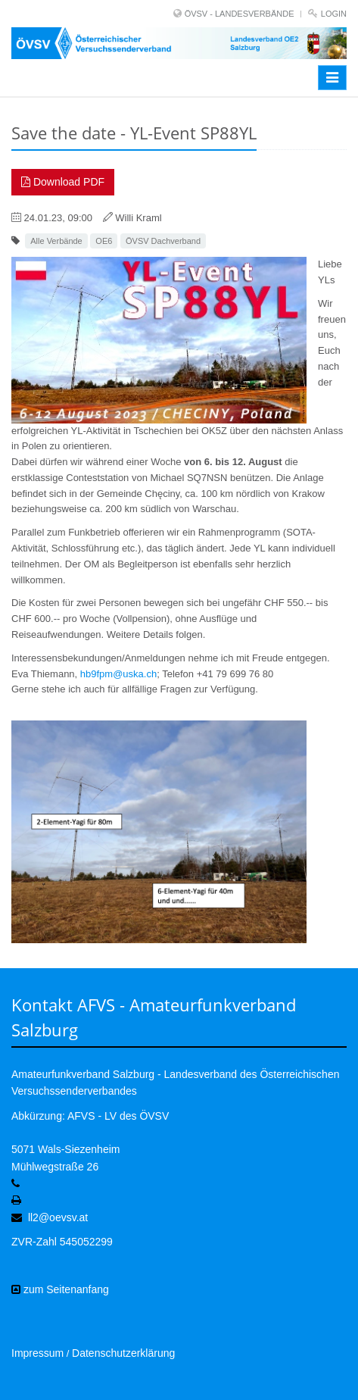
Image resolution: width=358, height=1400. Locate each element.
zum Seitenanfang (60, 1289)
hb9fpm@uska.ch (118, 674)
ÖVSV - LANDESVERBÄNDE (239, 13)
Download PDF (62, 182)
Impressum (37, 1353)
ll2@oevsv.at (58, 1217)
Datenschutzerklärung (123, 1353)
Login (334, 13)
